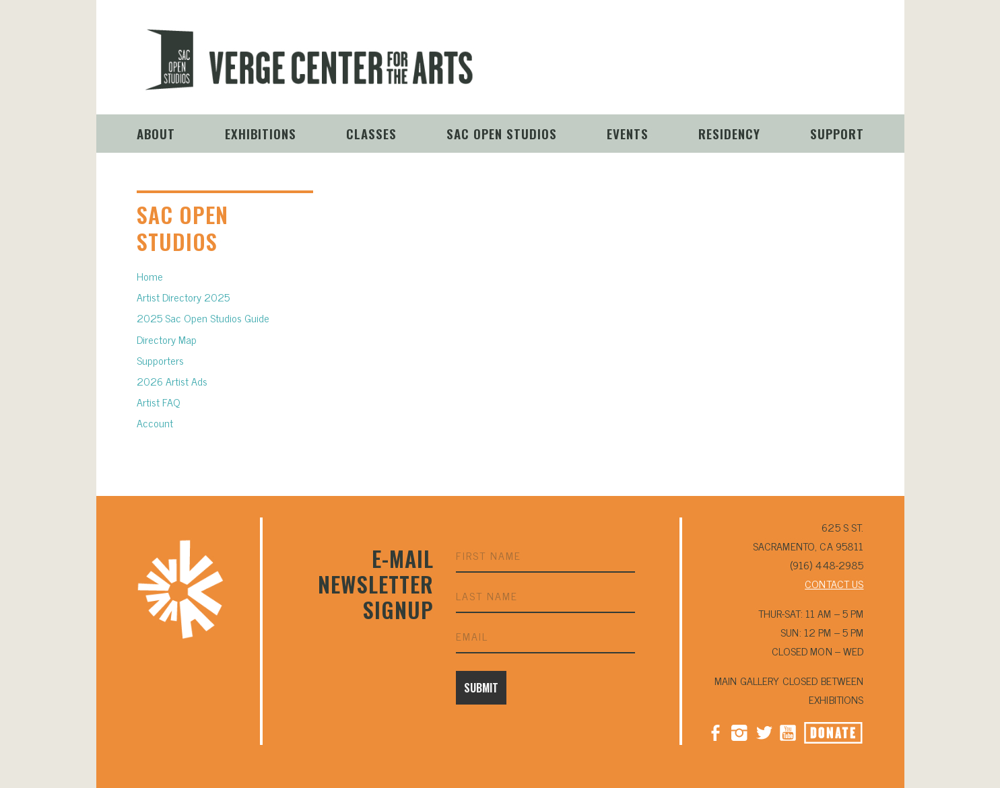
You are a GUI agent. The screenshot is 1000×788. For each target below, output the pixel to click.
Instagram (739, 70)
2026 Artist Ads (172, 381)
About (156, 133)
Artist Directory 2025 (183, 297)
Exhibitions (260, 133)
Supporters (160, 360)
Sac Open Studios (501, 133)
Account (155, 422)
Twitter (764, 731)
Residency (729, 133)
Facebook (715, 731)
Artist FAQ (158, 401)
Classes (371, 133)
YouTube (788, 70)
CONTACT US (834, 583)
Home (150, 276)
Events (627, 133)
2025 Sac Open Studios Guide (203, 317)
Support (837, 133)
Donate (848, 71)
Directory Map (167, 339)
